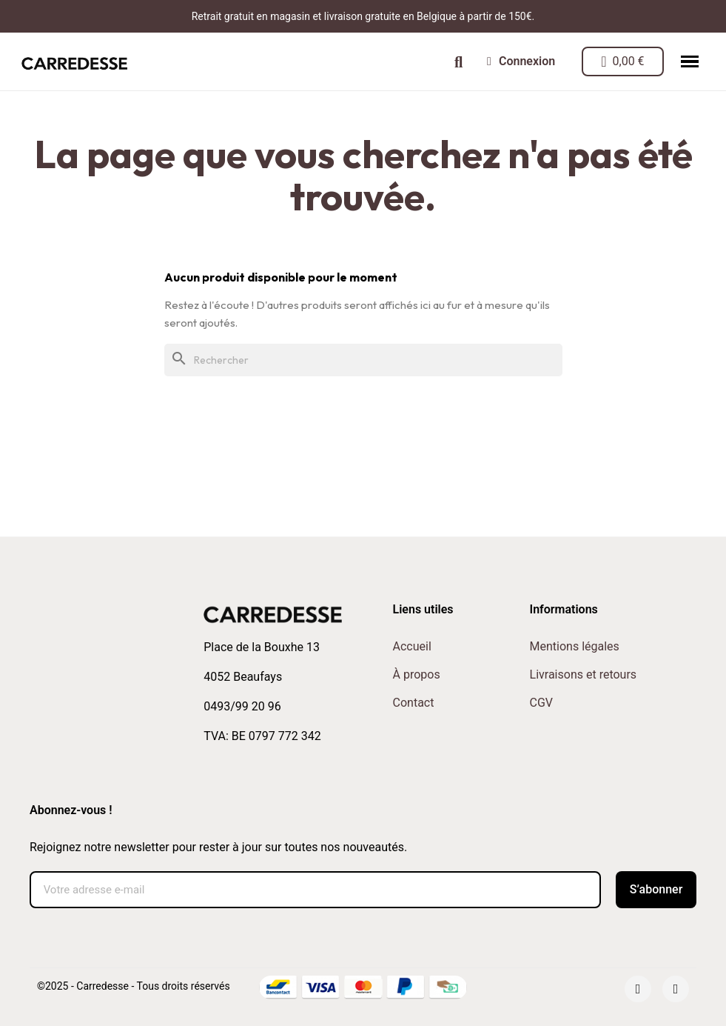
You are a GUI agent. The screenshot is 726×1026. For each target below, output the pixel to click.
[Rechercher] (363, 360)
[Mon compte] (521, 61)
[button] (458, 62)
